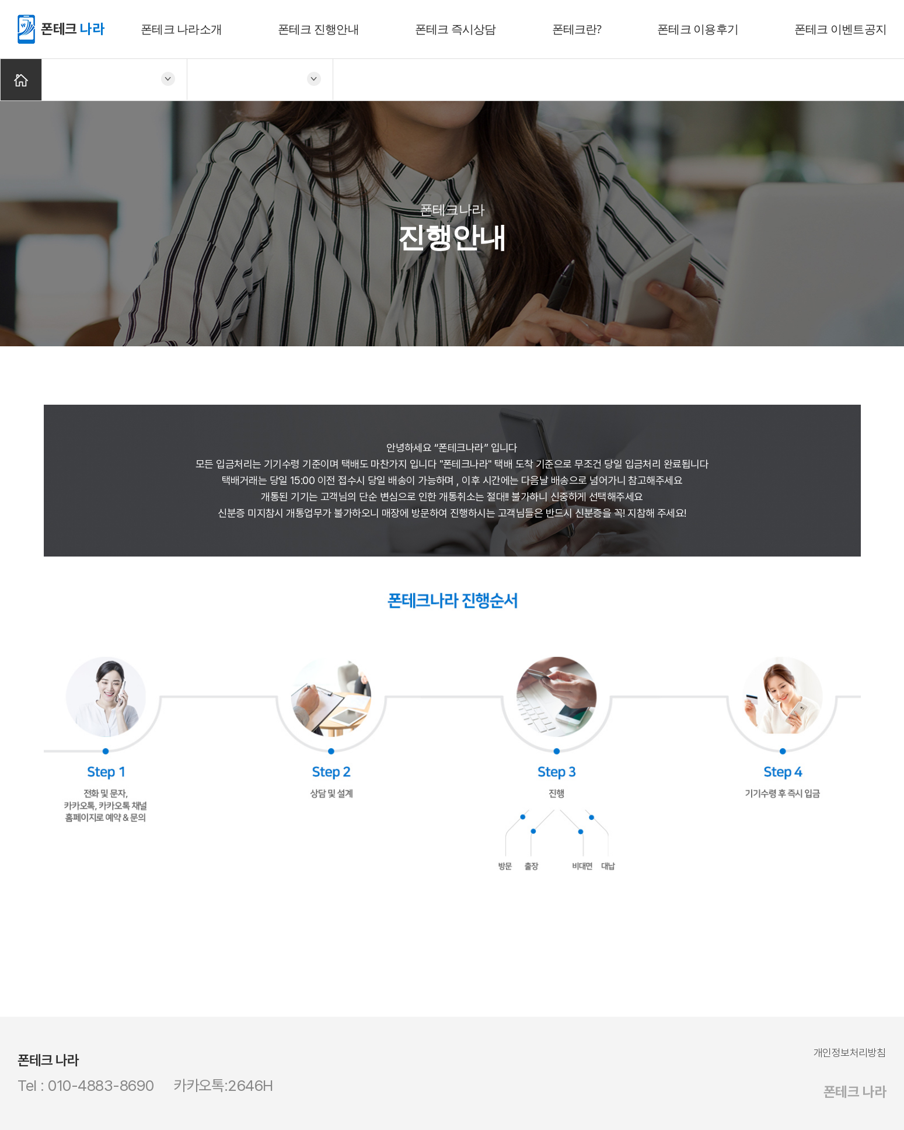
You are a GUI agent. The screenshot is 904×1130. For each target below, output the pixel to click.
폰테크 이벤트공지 (840, 29)
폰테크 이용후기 (697, 29)
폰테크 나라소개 (181, 29)
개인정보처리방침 (850, 1052)
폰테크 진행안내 (318, 29)
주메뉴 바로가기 (0, 0)
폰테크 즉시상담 (455, 29)
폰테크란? (577, 29)
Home (21, 79)
